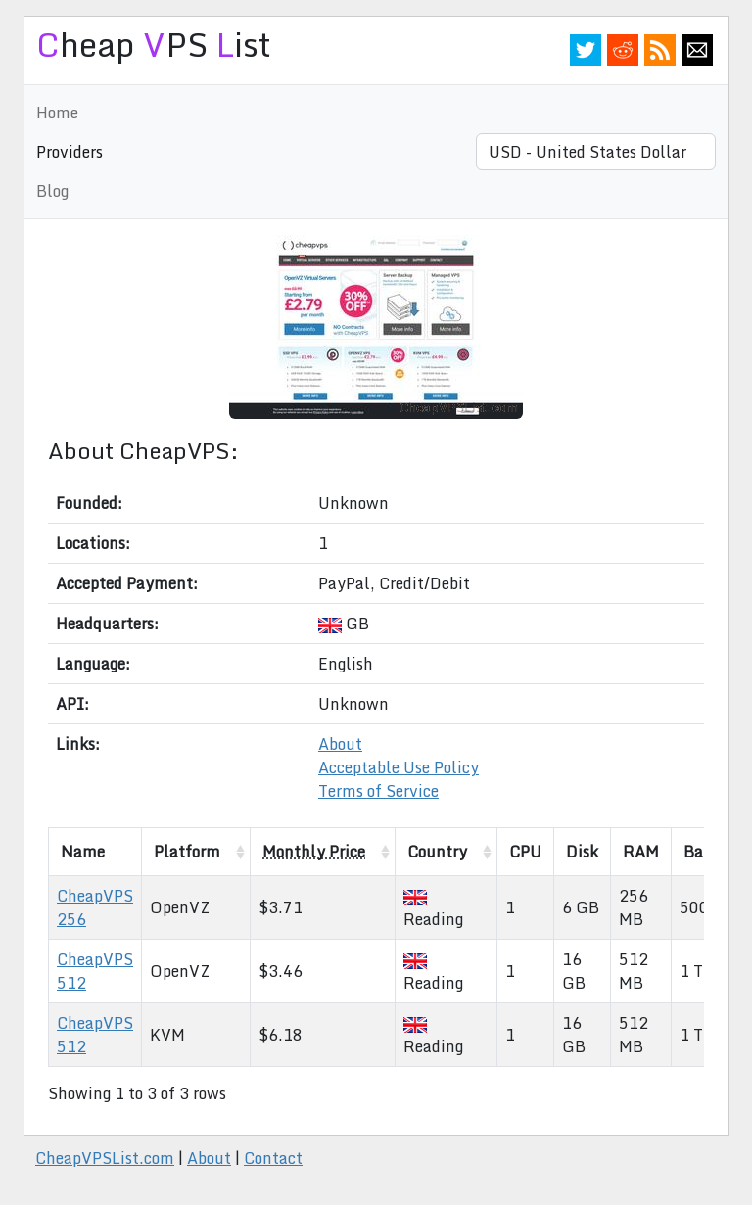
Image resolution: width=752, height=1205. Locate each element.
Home (57, 112)
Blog (52, 191)
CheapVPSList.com (104, 1158)
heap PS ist (153, 44)
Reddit (622, 50)
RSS (660, 50)
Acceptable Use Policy (398, 767)
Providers (69, 151)
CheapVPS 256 (95, 907)
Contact (273, 1158)
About (340, 744)
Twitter (585, 50)
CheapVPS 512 (95, 971)
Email (697, 50)
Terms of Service (378, 791)
